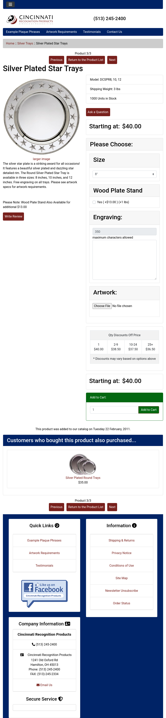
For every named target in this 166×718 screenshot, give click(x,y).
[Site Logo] (30, 19)
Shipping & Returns (122, 540)
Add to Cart (149, 410)
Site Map (122, 578)
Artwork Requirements (61, 32)
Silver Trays (25, 43)
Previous (57, 60)
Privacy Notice (121, 553)
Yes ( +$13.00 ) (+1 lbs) (113, 202)
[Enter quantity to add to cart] (114, 410)
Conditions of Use (121, 565)
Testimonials (92, 32)
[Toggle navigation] (10, 4)
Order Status (121, 603)
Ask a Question (98, 112)
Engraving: (107, 217)
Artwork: (105, 292)
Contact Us (114, 32)
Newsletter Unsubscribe (121, 591)
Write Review (13, 216)
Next (112, 60)
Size (99, 159)
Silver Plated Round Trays (83, 478)
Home (10, 43)
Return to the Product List (85, 60)
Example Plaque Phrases (23, 32)
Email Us (44, 685)
